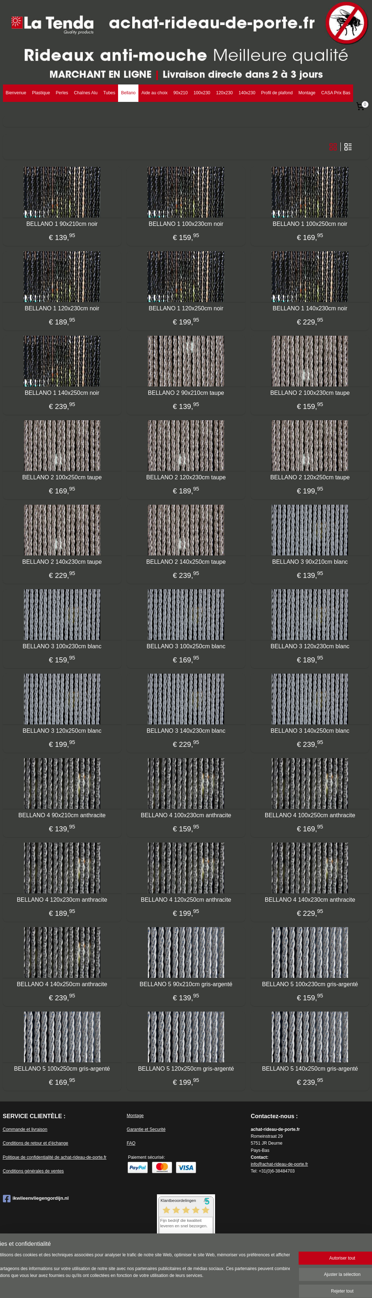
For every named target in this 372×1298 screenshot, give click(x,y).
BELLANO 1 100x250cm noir (310, 223)
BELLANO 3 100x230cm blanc (62, 646)
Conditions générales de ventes (33, 1171)
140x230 (247, 92)
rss (190, 1284)
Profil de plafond (277, 92)
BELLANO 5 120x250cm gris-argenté (186, 1068)
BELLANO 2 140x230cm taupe (62, 561)
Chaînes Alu (86, 92)
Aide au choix (154, 92)
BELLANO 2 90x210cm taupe (186, 392)
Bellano (128, 92)
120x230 (224, 92)
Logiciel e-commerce (214, 1284)
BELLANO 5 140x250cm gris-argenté (310, 1068)
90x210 (180, 92)
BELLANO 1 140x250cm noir (62, 392)
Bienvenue (16, 92)
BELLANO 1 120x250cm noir (186, 308)
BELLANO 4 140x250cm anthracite (62, 984)
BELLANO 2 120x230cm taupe (186, 477)
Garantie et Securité (146, 1129)
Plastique (41, 92)
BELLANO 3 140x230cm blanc (185, 730)
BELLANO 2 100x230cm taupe (310, 392)
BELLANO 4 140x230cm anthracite (310, 899)
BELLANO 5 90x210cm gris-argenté (186, 984)
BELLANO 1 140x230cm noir (310, 308)
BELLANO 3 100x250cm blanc (185, 646)
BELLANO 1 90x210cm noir (62, 223)
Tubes (109, 92)
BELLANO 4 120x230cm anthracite (62, 899)
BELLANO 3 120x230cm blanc (310, 646)
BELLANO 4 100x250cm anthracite (310, 815)
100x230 (202, 92)
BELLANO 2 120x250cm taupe (310, 477)
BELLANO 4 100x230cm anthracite (186, 815)
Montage (307, 92)
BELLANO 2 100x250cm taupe (62, 477)
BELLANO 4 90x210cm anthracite (62, 815)
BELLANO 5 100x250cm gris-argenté (62, 1068)
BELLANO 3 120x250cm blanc (62, 730)
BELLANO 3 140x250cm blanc (310, 730)
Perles (62, 92)
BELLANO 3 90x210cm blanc (310, 561)
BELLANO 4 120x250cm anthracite (186, 899)
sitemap (177, 1284)
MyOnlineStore (271, 1284)
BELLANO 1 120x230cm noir (62, 308)
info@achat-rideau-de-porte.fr (279, 1164)
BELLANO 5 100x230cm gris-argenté (310, 984)
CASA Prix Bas (335, 92)
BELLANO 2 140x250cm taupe (186, 561)
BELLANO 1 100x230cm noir (186, 223)
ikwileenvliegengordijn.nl (36, 1198)
